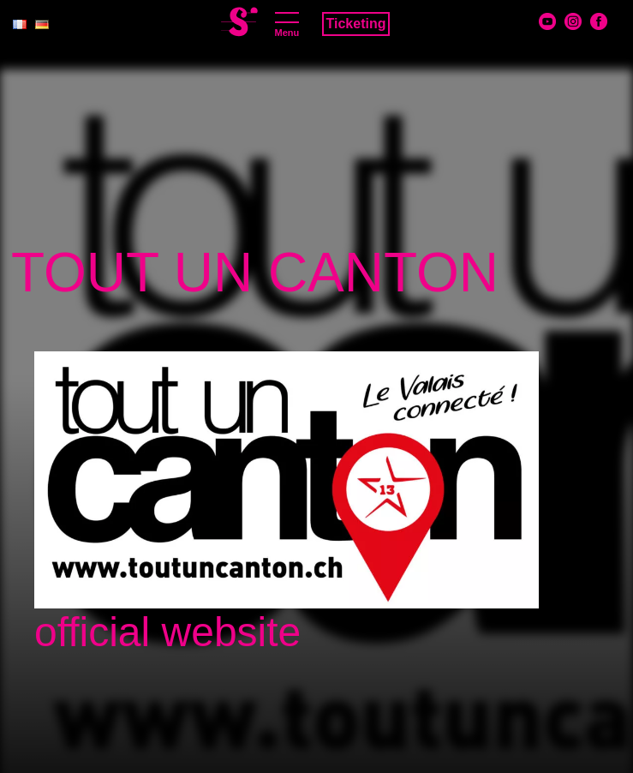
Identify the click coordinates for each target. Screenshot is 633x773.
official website (167, 632)
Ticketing (356, 23)
